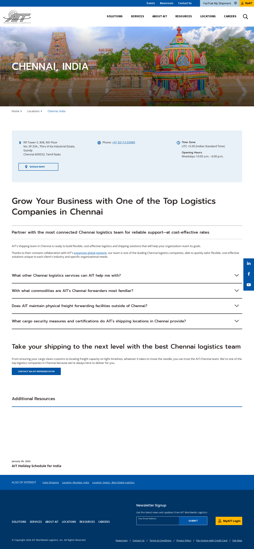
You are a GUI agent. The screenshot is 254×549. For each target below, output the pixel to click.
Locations (33, 111)
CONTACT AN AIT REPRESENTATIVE (36, 371)
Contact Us (185, 3)
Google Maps (35, 166)
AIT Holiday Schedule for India (36, 466)
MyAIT (246, 3)
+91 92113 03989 (123, 142)
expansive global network (90, 253)
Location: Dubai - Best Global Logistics (113, 482)
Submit (193, 520)
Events (151, 3)
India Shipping (51, 482)
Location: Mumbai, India (75, 482)
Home (15, 111)
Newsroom (166, 3)
